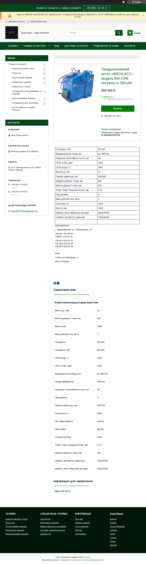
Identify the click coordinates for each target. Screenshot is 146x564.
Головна (13, 46)
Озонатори (45, 519)
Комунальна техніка (21, 86)
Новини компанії (82, 523)
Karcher (113, 519)
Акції (56, 46)
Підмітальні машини (14, 530)
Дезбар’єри (45, 534)
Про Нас (79, 519)
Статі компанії (81, 526)
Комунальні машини (49, 523)
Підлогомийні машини (22, 78)
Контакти (129, 46)
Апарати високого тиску (23, 68)
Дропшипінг (80, 534)
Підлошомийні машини (16, 526)
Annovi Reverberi (117, 526)
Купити (118, 108)
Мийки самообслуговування (53, 526)
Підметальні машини (21, 82)
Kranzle (113, 523)
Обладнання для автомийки (25, 103)
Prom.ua (87, 557)
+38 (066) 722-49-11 (97, 8)
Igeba (112, 534)
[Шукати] (119, 33)
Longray (113, 530)
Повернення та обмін (106, 46)
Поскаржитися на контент (69, 560)
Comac (113, 538)
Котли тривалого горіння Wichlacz (23, 108)
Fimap (113, 541)
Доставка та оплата (76, 46)
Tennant (113, 545)
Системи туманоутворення (52, 530)
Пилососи (16, 73)
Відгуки (78, 530)
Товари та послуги (34, 46)
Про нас (12, 54)
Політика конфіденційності (92, 560)
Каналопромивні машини (23, 98)
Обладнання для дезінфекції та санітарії (27, 92)
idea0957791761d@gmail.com (24, 211)
